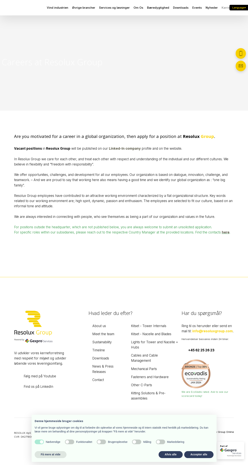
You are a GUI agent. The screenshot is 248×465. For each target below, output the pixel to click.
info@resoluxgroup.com (212, 331)
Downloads (180, 7)
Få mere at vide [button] (51, 454)
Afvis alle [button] (171, 454)
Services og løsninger (114, 7)
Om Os (138, 7)
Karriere (227, 7)
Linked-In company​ (125, 148)
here (226, 232)
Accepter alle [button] (198, 454)
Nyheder (212, 7)
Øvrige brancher (83, 7)
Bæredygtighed (158, 7)
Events (197, 7)
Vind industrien (57, 7)
